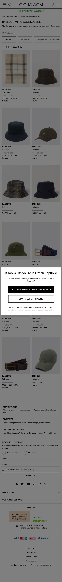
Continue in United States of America (31, 289)
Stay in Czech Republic (31, 299)
